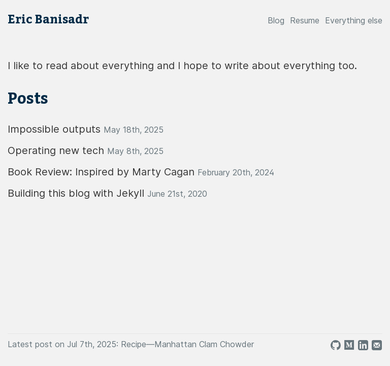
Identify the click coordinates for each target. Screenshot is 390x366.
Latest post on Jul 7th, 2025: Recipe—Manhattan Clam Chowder (131, 344)
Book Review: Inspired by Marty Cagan (141, 172)
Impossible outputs (86, 129)
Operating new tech (86, 150)
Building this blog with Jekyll (107, 193)
